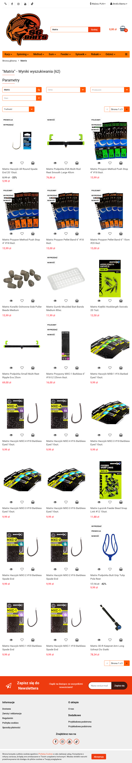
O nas (71, 709)
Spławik (80, 54)
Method (38, 54)
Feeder (66, 54)
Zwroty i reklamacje (12, 713)
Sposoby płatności (11, 727)
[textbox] (63, 89)
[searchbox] (108, 90)
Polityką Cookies (46, 754)
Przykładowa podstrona (79, 722)
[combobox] (66, 89)
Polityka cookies (10, 723)
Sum (52, 54)
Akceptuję (99, 757)
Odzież (110, 54)
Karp (8, 54)
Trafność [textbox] (8, 109)
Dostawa (6, 709)
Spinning (23, 54)
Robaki (96, 54)
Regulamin (7, 718)
